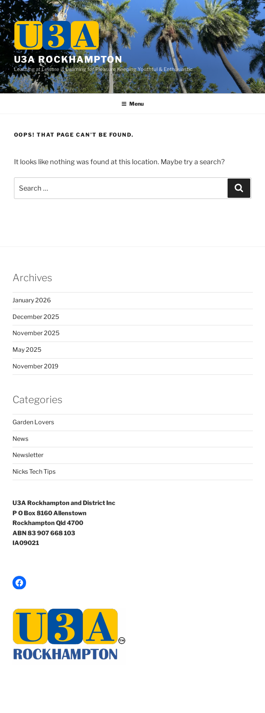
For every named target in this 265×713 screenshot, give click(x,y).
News (20, 438)
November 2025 (35, 333)
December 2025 (35, 316)
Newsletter (27, 455)
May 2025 (26, 349)
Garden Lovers (33, 422)
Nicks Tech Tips (34, 471)
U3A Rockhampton (68, 59)
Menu (132, 103)
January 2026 (31, 300)
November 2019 (35, 366)
